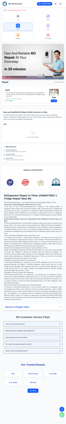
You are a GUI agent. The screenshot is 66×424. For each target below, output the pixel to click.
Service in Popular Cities (33, 307)
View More (33, 390)
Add (54, 101)
